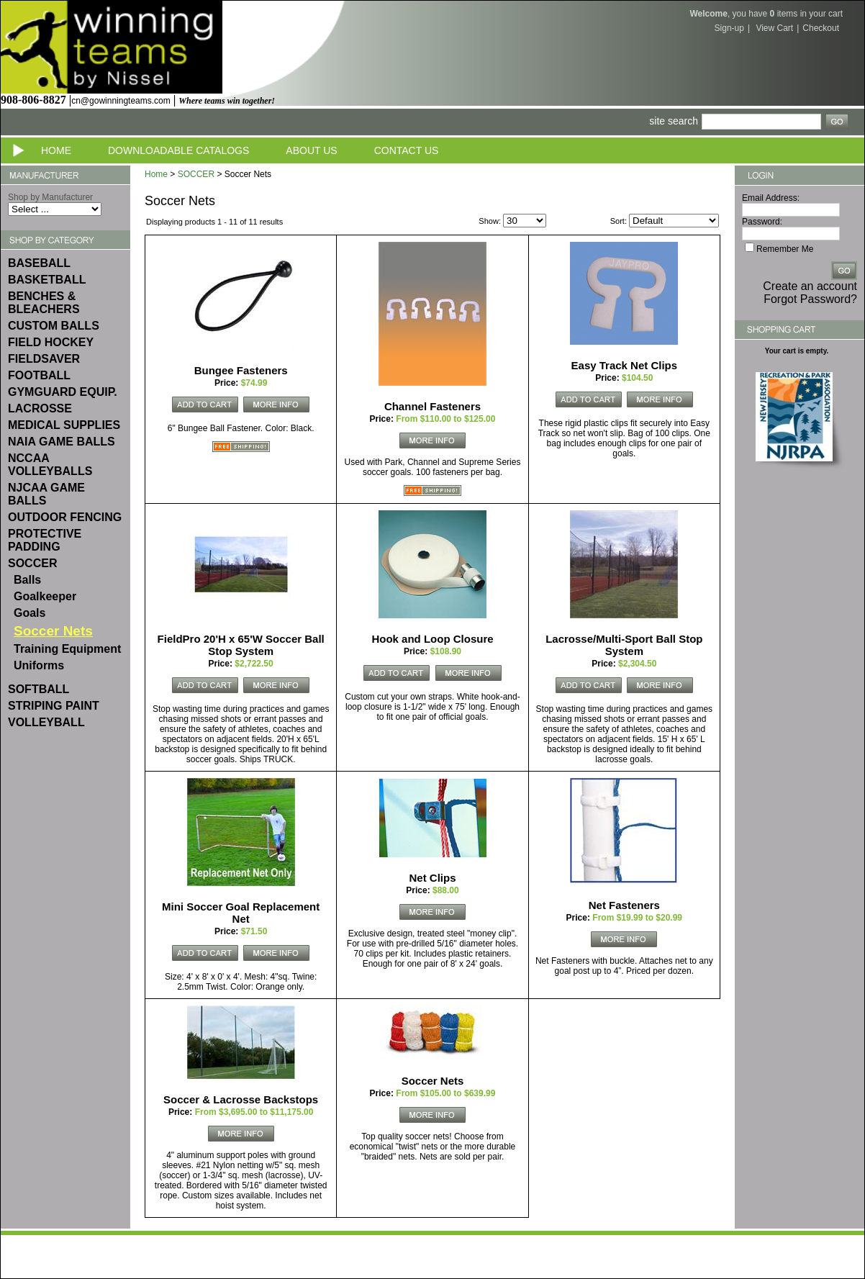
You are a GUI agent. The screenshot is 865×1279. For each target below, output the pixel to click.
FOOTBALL (39, 375)
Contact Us (406, 150)
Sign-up (729, 28)
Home (56, 150)
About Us (311, 150)
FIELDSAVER (44, 359)
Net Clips (432, 878)
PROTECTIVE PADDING (44, 540)
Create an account (810, 286)
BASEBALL (39, 263)
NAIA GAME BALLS (61, 441)
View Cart (774, 28)
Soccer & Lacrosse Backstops (240, 1099)
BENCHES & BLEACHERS (44, 302)
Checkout (820, 28)
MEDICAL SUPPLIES (64, 425)
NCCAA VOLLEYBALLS (50, 464)
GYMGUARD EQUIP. (62, 392)
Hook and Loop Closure (432, 639)
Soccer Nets (433, 1081)
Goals (29, 613)
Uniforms (39, 665)
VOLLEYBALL (46, 722)
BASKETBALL (47, 280)
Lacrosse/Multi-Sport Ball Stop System (623, 645)
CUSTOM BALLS (53, 326)
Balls (27, 580)
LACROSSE (40, 408)
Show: (490, 221)
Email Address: (771, 198)
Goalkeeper (45, 596)
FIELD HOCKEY (51, 342)
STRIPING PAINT (53, 706)
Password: (762, 222)
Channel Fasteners (432, 406)
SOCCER (32, 563)
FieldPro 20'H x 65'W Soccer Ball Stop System (241, 645)
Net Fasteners (624, 905)
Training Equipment (67, 649)
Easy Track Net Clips (624, 365)
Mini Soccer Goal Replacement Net (241, 912)
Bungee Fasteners (241, 370)
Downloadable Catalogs (178, 150)
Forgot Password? (810, 299)
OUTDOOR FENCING (65, 517)
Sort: (618, 221)
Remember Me (784, 249)
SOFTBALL (38, 689)
